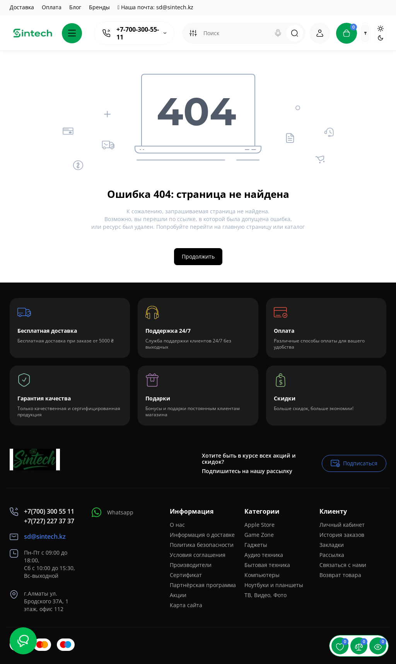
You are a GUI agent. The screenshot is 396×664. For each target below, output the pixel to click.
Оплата (51, 7)
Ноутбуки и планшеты (273, 585)
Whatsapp (112, 512)
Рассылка (331, 554)
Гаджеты (255, 544)
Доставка (22, 7)
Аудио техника (263, 554)
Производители (191, 565)
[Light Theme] (380, 28)
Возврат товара (340, 575)
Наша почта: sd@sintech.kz (155, 7)
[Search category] (192, 33)
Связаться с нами (342, 565)
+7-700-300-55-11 (137, 33)
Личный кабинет (342, 524)
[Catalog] (71, 33)
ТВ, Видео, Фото (265, 595)
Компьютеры (262, 575)
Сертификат (186, 575)
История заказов (341, 534)
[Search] (278, 33)
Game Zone (259, 534)
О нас (177, 524)
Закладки (331, 544)
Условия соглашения (197, 554)
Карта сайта (186, 605)
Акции (178, 595)
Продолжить (198, 256)
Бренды (99, 7)
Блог (75, 7)
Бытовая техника (267, 565)
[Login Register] (319, 33)
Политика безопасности (202, 544)
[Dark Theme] (380, 38)
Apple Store (259, 524)
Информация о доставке (202, 534)
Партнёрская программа (203, 585)
